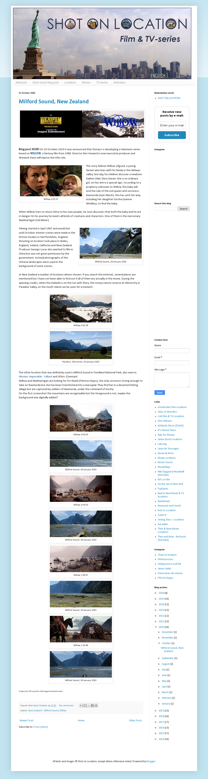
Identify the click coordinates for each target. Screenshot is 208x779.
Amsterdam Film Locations (172, 407)
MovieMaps (164, 467)
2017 (162, 722)
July (164, 669)
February (167, 698)
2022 (162, 615)
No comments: (67, 705)
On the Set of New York (170, 484)
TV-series (102, 82)
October (167, 643)
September (168, 658)
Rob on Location (167, 510)
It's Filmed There (167, 430)
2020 (162, 627)
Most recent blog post (46, 82)
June (164, 675)
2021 (162, 621)
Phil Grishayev (165, 578)
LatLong (162, 444)
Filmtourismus (165, 559)
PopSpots (163, 488)
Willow (63, 711)
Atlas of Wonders (167, 411)
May (164, 681)
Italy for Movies (166, 435)
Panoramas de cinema (170, 573)
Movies (86, 82)
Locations (70, 82)
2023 (162, 610)
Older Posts (135, 720)
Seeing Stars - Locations (171, 519)
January (166, 703)
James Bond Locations (170, 439)
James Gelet (164, 568)
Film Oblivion (165, 421)
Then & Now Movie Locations (168, 530)
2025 (162, 598)
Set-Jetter (163, 524)
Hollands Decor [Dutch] (170, 425)
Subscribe (171, 135)
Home (81, 720)
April (164, 686)
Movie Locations (167, 458)
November (168, 637)
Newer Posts (27, 720)
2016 (162, 727)
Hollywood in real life (169, 564)
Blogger (150, 761)
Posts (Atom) (41, 727)
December (168, 632)
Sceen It (162, 515)
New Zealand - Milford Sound (43, 711)
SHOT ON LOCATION (169, 98)
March (165, 692)
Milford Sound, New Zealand (54, 102)
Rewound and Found (169, 505)
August (166, 664)
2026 (162, 593)
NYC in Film (164, 479)
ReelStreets (164, 501)
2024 (162, 604)
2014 (162, 739)
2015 (162, 733)
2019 (162, 710)
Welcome (21, 82)
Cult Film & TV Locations (171, 416)
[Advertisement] (171, 275)
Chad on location (167, 555)
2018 (162, 716)
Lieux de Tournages (168, 448)
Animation (120, 82)
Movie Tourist (165, 462)
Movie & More (166, 453)
